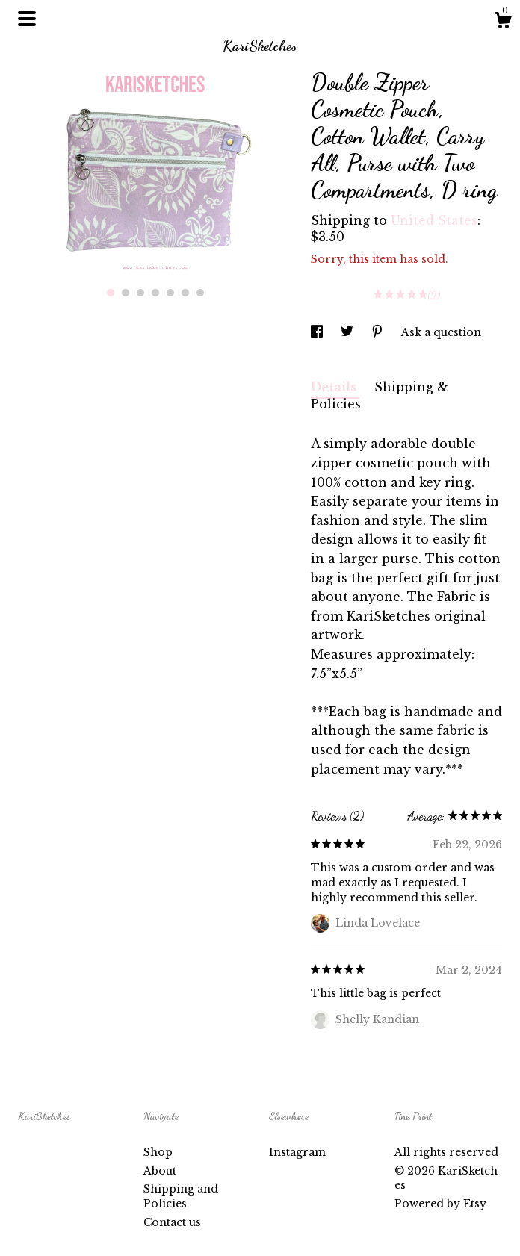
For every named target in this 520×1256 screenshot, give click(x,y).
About (159, 1171)
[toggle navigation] (27, 18)
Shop (158, 1152)
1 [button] (110, 292)
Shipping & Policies (379, 395)
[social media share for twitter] (348, 332)
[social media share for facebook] (318, 332)
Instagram (297, 1152)
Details (335, 386)
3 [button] (140, 292)
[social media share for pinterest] (378, 332)
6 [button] (185, 292)
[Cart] (503, 22)
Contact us (172, 1222)
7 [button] (200, 292)
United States (434, 220)
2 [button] (125, 292)
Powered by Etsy (440, 1203)
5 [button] (170, 292)
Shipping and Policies (180, 1196)
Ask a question (441, 332)
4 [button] (155, 292)
